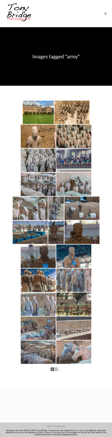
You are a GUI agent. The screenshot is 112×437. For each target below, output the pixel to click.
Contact (50, 426)
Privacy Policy (60, 426)
